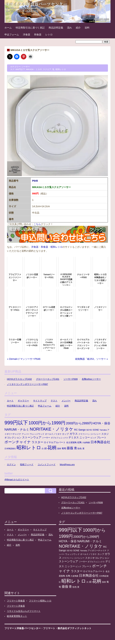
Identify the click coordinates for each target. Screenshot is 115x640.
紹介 (78, 27)
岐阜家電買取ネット (17, 616)
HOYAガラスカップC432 (19, 379)
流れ (69, 27)
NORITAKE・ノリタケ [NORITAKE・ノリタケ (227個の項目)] (52, 429)
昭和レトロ (61, 69)
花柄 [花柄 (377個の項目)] (52, 447)
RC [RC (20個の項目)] (76, 429)
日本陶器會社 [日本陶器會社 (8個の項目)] (10, 448)
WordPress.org (67, 464)
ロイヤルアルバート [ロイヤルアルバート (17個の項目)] (55, 442)
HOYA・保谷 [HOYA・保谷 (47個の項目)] (101, 423)
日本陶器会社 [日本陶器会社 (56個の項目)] (100, 442)
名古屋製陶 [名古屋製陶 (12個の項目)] (71, 442)
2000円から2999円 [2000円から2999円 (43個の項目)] (79, 423)
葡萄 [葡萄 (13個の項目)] (64, 448)
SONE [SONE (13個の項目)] (96, 430)
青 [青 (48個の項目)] (75, 448)
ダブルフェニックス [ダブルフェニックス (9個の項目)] (59, 438)
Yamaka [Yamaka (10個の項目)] (103, 430)
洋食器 (26, 34)
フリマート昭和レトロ (40, 600)
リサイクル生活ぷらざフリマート (24, 611)
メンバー (66, 400)
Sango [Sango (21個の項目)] (82, 429)
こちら (37, 224)
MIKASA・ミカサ (34, 69)
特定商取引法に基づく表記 (30, 27)
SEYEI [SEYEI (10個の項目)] (89, 430)
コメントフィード (47, 464)
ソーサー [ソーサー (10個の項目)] (46, 438)
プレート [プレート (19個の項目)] (101, 437)
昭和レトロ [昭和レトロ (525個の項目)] (29, 447)
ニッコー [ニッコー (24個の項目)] (84, 437)
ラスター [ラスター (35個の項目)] (37, 442)
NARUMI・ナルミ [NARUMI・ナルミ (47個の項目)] (16, 429)
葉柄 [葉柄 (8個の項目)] (59, 448)
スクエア (47, 69)
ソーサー (26, 67)
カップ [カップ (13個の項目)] (65, 434)
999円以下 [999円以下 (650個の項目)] (16, 422)
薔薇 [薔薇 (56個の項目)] (70, 448)
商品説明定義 (56, 27)
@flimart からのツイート (16, 479)
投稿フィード (26, 464)
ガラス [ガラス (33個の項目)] (73, 433)
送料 (87, 27)
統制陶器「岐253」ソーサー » (91, 359)
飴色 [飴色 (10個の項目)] (80, 448)
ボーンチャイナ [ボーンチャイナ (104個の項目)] (17, 442)
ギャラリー (23, 400)
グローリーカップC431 (47, 379)
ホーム (8, 27)
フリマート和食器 (16, 600)
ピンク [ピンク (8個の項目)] (93, 438)
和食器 (37, 34)
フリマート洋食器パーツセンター (22, 628)
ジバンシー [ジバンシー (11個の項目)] (95, 434)
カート (10, 400)
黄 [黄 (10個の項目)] (83, 448)
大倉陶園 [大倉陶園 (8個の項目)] (86, 442)
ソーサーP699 (70, 379)
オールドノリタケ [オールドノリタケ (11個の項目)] (53, 434)
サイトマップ (40, 400)
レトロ (49, 34)
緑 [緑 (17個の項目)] (45, 448)
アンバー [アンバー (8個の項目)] (25, 434)
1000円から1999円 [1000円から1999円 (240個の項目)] (47, 422)
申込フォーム (11, 34)
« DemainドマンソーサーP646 (23, 359)
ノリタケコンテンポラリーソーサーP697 (27, 384)
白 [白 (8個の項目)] (43, 448)
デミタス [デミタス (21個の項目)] (73, 437)
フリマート (49, 628)
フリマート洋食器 (16, 606)
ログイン (11, 464)
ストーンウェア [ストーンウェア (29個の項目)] (31, 437)
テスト (54, 400)
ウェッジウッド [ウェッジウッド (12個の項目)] (37, 434)
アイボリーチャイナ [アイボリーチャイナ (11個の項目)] (97, 550)
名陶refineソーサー (91, 379)
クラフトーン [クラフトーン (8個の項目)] (84, 434)
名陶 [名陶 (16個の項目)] (79, 442)
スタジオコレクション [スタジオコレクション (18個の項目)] (97, 557)
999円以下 (20, 69)
